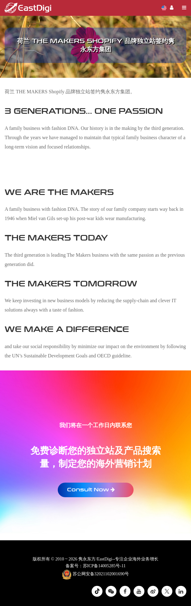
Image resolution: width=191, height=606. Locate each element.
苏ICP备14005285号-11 (104, 566)
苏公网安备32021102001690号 (95, 574)
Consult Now (91, 490)
